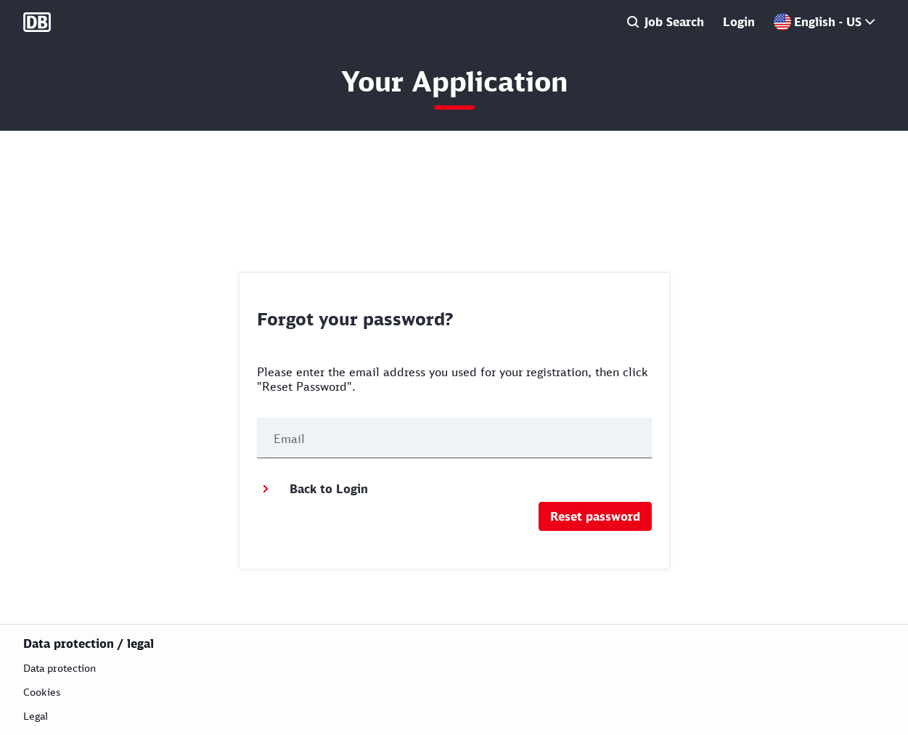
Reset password (595, 516)
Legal (35, 716)
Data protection (59, 668)
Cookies (41, 692)
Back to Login (312, 488)
